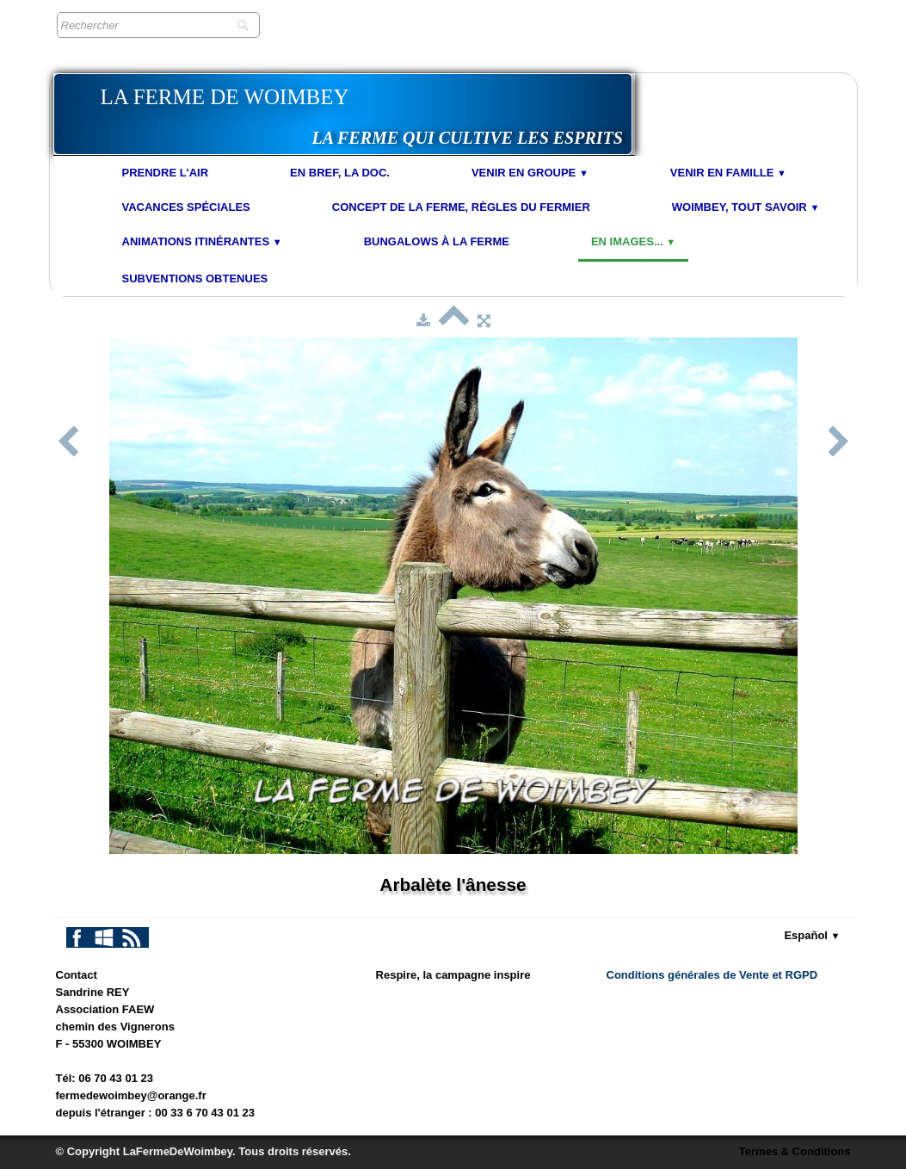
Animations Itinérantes (202, 241)
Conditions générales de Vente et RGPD (712, 974)
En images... (633, 241)
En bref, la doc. (340, 172)
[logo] (342, 114)
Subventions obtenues (195, 278)
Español (812, 935)
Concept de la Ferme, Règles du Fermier (461, 207)
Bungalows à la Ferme (436, 241)
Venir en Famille (728, 172)
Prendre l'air (165, 172)
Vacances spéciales (186, 207)
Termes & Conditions (795, 1151)
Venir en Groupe (530, 172)
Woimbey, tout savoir (746, 207)
